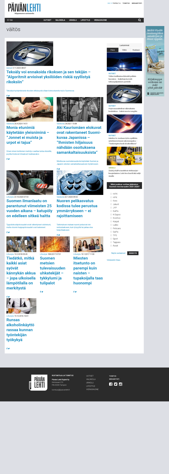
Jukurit (116, 204)
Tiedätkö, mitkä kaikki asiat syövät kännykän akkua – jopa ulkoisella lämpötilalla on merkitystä (21, 273)
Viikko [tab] (124, 50)
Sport (115, 238)
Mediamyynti (137, 3)
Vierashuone (100, 20)
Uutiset (47, 20)
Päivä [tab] (113, 50)
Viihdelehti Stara (113, 260)
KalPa (115, 211)
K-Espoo (117, 214)
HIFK (115, 194)
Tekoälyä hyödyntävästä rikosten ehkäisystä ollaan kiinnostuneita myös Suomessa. (40, 91)
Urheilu (73, 20)
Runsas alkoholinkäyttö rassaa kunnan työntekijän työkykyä (20, 329)
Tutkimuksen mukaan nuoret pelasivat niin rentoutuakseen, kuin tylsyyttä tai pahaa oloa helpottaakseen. (75, 227)
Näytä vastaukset (118, 253)
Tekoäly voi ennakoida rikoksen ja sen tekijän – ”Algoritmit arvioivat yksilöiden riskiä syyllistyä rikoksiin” (48, 77)
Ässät (115, 245)
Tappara (116, 242)
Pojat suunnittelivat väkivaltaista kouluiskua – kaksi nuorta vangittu (123, 110)
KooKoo (116, 218)
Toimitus (126, 3)
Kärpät (116, 221)
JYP (115, 207)
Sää (10, 20)
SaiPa (115, 232)
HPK (115, 197)
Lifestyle (85, 20)
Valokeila (60, 20)
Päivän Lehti (24, 8)
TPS (115, 235)
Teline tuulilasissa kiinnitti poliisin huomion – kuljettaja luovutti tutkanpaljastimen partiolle (122, 79)
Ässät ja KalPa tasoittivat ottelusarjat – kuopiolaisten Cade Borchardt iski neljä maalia (124, 173)
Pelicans (117, 228)
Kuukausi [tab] (136, 50)
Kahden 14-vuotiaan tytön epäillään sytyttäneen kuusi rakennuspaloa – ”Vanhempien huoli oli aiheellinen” (123, 141)
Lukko (115, 225)
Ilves (115, 200)
